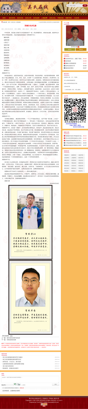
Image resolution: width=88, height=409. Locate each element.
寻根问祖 (60, 18)
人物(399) (73, 157)
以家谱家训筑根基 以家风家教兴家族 (13, 364)
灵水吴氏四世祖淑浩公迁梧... (74, 138)
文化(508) (66, 157)
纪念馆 (76, 18)
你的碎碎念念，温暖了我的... (74, 58)
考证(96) (66, 170)
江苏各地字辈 (67, 86)
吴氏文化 (52, 18)
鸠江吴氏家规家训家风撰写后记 (12, 359)
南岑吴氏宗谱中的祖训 (13, 338)
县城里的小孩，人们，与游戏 (70, 77)
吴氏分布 (28, 18)
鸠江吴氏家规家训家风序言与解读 (12, 357)
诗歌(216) (66, 160)
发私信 (81, 49)
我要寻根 (68, 18)
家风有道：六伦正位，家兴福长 (12, 361)
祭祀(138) (66, 165)
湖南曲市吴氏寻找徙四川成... (74, 136)
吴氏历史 (20, 18)
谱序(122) (73, 168)
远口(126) (66, 168)
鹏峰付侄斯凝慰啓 (71, 63)
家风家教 (18, 22)
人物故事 (44, 18)
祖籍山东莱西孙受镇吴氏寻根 (70, 83)
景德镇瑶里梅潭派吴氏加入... (74, 140)
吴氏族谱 (36, 18)
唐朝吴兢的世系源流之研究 (73, 145)
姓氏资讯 (12, 18)
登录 (86, 1)
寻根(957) (66, 155)
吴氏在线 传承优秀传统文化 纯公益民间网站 (14, 1)
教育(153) (81, 163)
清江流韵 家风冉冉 (8, 366)
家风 (11, 335)
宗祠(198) (73, 160)
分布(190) (66, 163)
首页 (4, 18)
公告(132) (73, 165)
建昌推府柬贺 (69, 68)
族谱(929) (73, 155)
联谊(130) (81, 165)
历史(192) (81, 160)
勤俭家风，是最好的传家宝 (10, 368)
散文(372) (81, 157)
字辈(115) (81, 168)
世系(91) (73, 170)
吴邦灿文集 (75, 46)
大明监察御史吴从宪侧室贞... (74, 143)
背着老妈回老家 (11, 340)
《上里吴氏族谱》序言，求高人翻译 (72, 89)
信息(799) (81, 155)
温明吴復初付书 (70, 65)
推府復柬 (68, 61)
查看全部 (22, 388)
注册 (83, 1)
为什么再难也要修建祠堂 (69, 80)
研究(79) (80, 170)
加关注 (70, 49)
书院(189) (73, 163)
